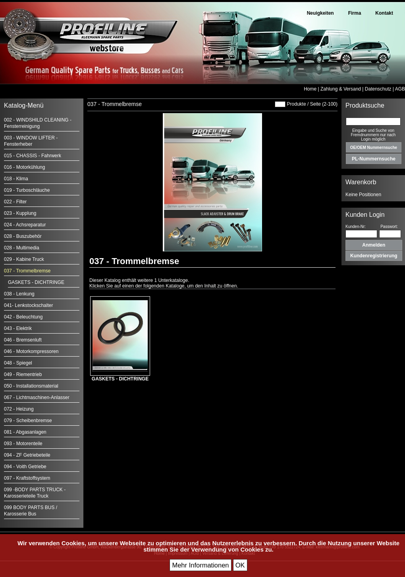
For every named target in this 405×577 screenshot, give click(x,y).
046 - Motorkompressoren (31, 351)
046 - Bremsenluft (23, 340)
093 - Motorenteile (23, 443)
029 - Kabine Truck (24, 259)
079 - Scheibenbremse (28, 420)
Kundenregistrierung (373, 256)
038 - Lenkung (19, 294)
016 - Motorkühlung (24, 167)
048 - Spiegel (18, 363)
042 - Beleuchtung (23, 317)
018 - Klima (16, 178)
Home (310, 89)
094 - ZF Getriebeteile (27, 455)
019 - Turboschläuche (27, 190)
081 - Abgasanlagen (25, 432)
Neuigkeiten (320, 13)
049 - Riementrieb (23, 374)
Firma (354, 13)
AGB (400, 89)
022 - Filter (15, 202)
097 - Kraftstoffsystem (27, 478)
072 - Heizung (19, 409)
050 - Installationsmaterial (31, 386)
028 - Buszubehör (23, 236)
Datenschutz (378, 89)
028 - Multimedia (21, 248)
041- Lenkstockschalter (28, 305)
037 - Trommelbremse (27, 271)
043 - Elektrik (18, 328)
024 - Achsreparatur (25, 225)
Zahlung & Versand (340, 89)
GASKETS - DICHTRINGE (36, 282)
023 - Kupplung (20, 213)
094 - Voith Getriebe (25, 466)
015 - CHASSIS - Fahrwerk (32, 155)
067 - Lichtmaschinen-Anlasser (36, 397)
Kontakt (384, 13)
